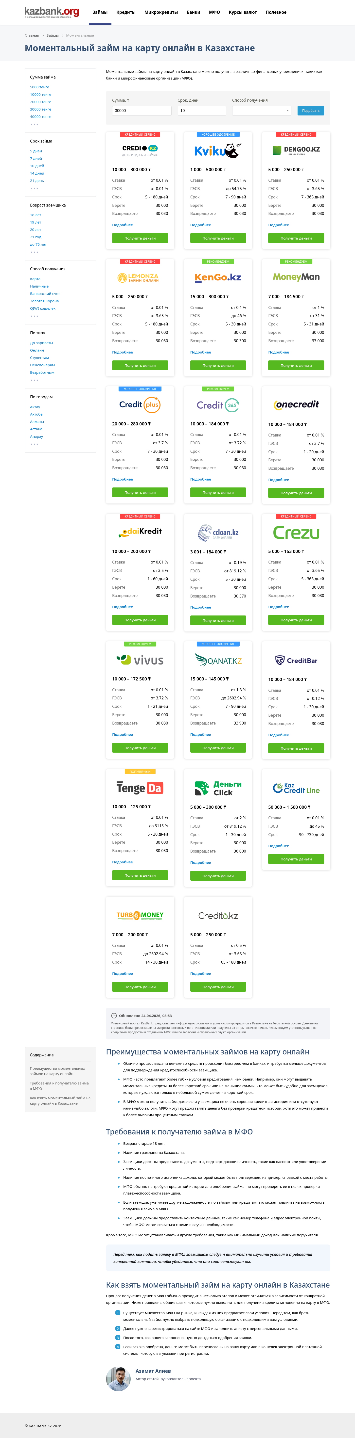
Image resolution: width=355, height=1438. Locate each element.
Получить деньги (140, 238)
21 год (35, 236)
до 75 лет (38, 244)
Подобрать (311, 111)
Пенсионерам (42, 364)
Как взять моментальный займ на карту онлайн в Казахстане (60, 1100)
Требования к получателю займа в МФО (59, 1086)
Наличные (39, 286)
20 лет (35, 229)
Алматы (37, 421)
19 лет (35, 222)
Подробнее (122, 224)
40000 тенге (40, 116)
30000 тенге (40, 109)
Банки (193, 12)
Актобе (36, 414)
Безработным (42, 372)
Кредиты (126, 12)
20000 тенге (40, 101)
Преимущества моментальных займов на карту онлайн (57, 1071)
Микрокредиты (161, 12)
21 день (37, 180)
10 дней (37, 165)
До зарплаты (41, 342)
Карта (35, 278)
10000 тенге (40, 94)
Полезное (276, 12)
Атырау (36, 436)
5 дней (36, 150)
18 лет (35, 214)
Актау (35, 406)
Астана (36, 428)
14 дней (37, 173)
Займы (100, 12)
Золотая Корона (44, 300)
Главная (32, 35)
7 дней (36, 158)
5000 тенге (39, 86)
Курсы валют (243, 12)
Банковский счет (45, 293)
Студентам (39, 357)
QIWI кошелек (42, 308)
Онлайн (37, 350)
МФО (214, 12)
